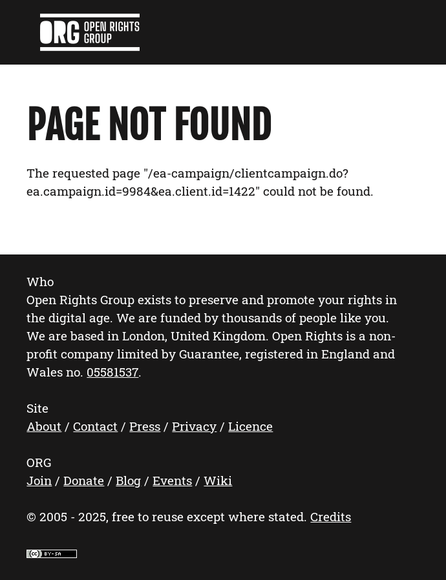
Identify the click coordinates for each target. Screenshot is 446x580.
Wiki (218, 480)
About (44, 426)
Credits (330, 516)
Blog (128, 480)
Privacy (194, 426)
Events (172, 480)
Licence (250, 426)
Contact (95, 426)
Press (144, 426)
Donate (83, 480)
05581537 (112, 372)
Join (39, 480)
